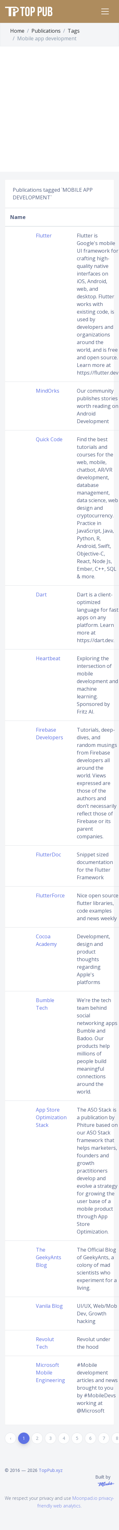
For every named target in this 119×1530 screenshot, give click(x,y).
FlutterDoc (48, 854)
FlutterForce (50, 895)
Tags (74, 30)
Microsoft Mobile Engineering (50, 1372)
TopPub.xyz (51, 1470)
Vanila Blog (49, 1305)
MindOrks (47, 390)
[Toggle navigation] (105, 11)
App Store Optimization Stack (51, 1117)
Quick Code (49, 439)
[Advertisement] (59, 109)
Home (17, 30)
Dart (41, 594)
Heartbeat (48, 658)
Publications (46, 30)
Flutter (44, 235)
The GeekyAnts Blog (48, 1257)
